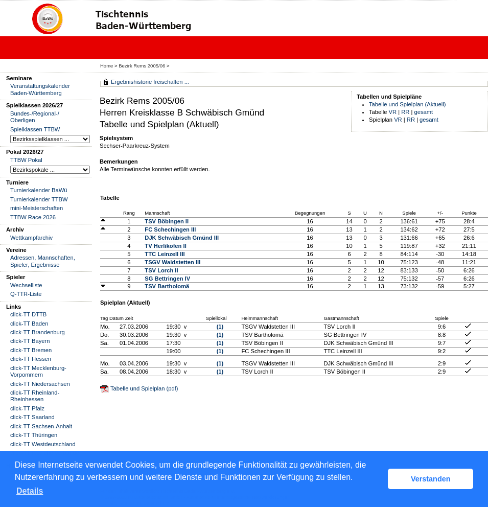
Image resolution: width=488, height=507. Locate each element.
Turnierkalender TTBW (39, 199)
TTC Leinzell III (164, 254)
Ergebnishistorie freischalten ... (150, 82)
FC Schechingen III (170, 229)
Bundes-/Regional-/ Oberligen (34, 116)
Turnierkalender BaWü (38, 190)
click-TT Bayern (30, 341)
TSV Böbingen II (167, 221)
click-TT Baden (29, 323)
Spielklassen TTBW (35, 129)
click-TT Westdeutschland (43, 444)
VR (393, 112)
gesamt (423, 112)
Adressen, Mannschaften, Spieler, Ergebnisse (42, 261)
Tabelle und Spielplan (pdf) (144, 388)
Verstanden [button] (431, 479)
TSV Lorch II (161, 270)
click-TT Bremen (31, 350)
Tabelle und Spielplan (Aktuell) (407, 104)
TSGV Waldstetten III (172, 262)
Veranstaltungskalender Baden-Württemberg (40, 89)
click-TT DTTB (28, 314)
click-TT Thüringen (33, 435)
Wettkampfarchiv (31, 238)
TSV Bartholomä (167, 286)
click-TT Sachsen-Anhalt (41, 426)
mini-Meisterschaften (36, 208)
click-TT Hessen (30, 359)
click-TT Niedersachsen (40, 384)
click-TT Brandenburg (37, 332)
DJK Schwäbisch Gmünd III (182, 238)
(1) (220, 327)
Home (106, 65)
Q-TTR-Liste (26, 294)
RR (405, 112)
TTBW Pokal (26, 160)
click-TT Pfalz (27, 408)
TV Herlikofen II (165, 246)
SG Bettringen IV (167, 278)
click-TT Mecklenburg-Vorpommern (38, 371)
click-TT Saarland (32, 417)
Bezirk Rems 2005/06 (143, 65)
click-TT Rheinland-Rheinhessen (34, 395)
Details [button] (29, 491)
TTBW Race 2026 (33, 217)
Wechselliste (26, 285)
